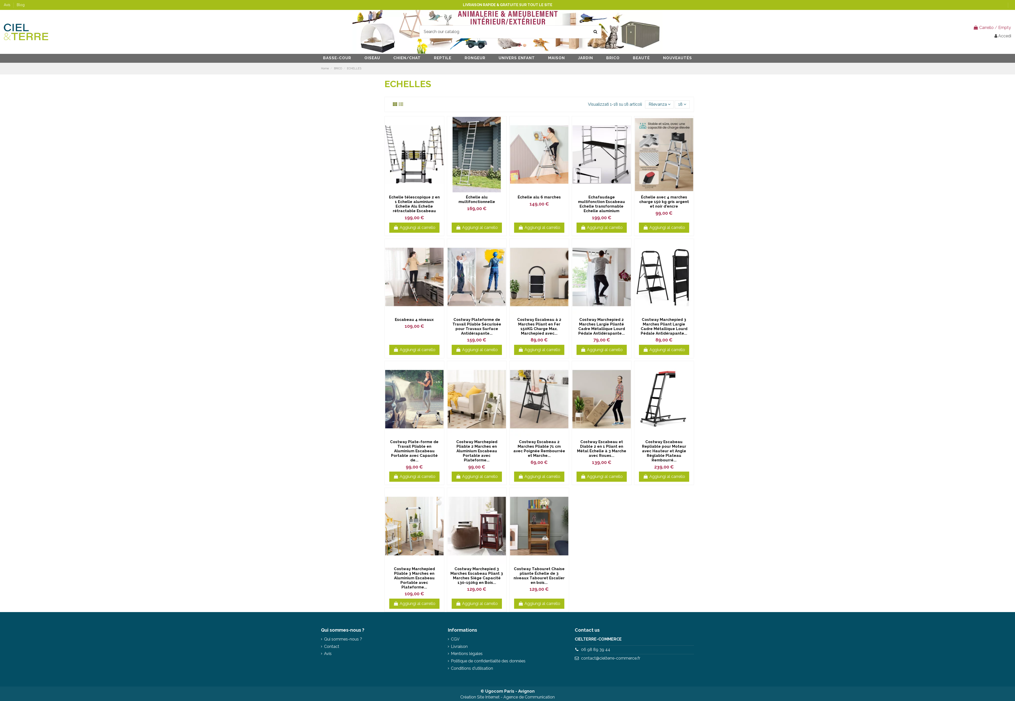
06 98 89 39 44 (595, 649)
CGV (455, 639)
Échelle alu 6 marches (539, 197)
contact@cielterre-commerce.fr (610, 658)
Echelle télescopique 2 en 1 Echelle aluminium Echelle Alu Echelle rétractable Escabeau (414, 204)
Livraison (459, 646)
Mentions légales (467, 653)
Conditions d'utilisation (472, 668)
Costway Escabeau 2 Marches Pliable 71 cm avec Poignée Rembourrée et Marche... (539, 449)
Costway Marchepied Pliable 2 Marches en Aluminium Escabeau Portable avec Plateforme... (476, 451)
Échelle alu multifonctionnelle (477, 199)
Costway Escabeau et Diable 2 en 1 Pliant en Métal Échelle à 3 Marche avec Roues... (601, 449)
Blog (21, 5)
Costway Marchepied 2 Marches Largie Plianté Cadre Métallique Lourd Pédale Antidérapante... (601, 326)
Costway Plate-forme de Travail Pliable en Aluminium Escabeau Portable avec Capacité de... (414, 451)
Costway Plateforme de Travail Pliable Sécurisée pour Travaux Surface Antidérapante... (476, 326)
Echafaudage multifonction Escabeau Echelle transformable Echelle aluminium (601, 204)
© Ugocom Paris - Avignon (508, 691)
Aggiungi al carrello (414, 227)
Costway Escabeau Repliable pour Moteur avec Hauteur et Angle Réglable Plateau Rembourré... (664, 451)
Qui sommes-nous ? (343, 639)
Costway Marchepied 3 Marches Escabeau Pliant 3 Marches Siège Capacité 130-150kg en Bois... (476, 576)
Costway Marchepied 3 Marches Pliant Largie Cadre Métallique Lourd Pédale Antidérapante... (664, 326)
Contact (331, 646)
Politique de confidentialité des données (488, 661)
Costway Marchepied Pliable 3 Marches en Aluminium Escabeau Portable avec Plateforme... (414, 578)
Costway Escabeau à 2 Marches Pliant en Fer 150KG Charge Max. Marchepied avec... (539, 326)
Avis (7, 5)
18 (682, 104)
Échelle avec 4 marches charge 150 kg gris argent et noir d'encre (664, 202)
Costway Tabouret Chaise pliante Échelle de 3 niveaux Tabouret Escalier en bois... (539, 576)
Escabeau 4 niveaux (414, 319)
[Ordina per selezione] (659, 104)
